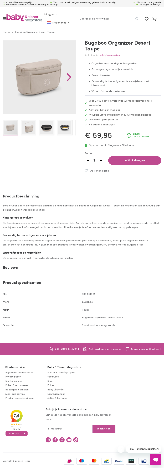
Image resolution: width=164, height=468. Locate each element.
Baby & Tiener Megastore (64, 367)
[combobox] (109, 19)
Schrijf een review (110, 55)
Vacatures (53, 377)
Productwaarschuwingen (19, 398)
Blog (50, 381)
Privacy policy (13, 377)
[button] (72, 78)
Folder (51, 385)
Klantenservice (15, 367)
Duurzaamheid (56, 394)
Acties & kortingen (57, 398)
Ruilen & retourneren (17, 385)
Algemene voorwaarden (19, 372)
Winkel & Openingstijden (61, 372)
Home (6, 32)
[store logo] (24, 19)
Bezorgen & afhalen (17, 390)
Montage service (15, 394)
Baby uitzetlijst (55, 390)
